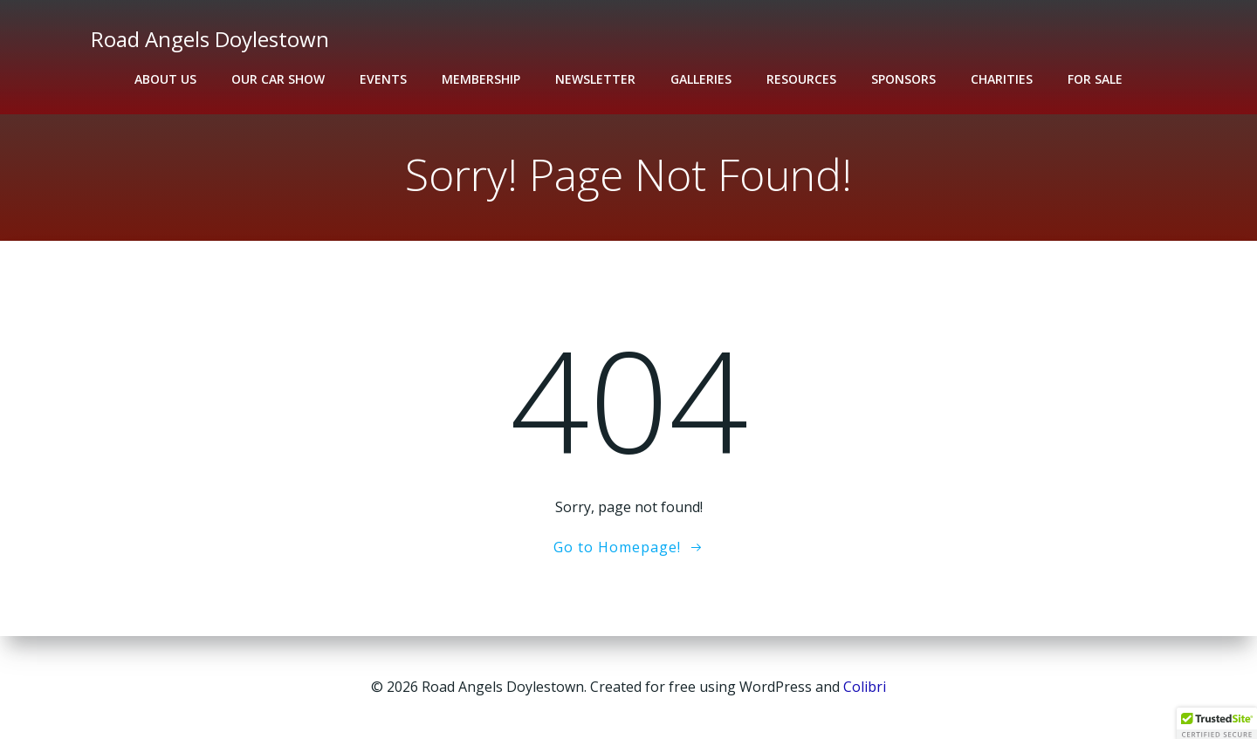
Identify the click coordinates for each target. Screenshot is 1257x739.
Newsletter (595, 79)
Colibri (864, 686)
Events (383, 79)
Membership (481, 79)
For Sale (1095, 79)
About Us (165, 79)
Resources (801, 79)
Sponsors (903, 79)
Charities (1002, 79)
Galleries (701, 79)
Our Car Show (278, 79)
